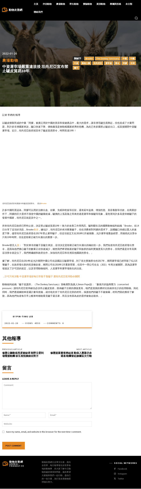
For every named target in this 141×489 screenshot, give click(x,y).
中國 (125, 58)
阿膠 (125, 63)
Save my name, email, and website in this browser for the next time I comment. (43, 432)
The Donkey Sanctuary (107, 58)
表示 (36, 229)
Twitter (120, 479)
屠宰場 (108, 63)
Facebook (122, 469)
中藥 (132, 58)
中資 (76, 63)
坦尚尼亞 (98, 63)
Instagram (122, 474)
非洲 (132, 63)
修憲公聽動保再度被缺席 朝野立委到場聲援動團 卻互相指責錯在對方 (23, 355)
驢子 (76, 67)
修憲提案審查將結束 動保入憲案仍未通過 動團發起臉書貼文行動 (71, 355)
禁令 (117, 63)
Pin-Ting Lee (24, 316)
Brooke (89, 58)
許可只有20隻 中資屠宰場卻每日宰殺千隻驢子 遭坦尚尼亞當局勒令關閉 (42, 276)
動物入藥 (86, 63)
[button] (136, 18)
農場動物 (10, 60)
